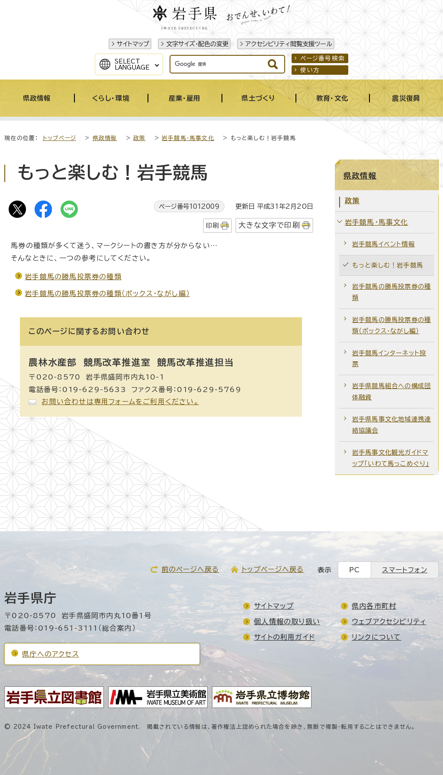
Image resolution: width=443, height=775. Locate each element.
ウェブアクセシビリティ (389, 621)
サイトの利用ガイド (284, 637)
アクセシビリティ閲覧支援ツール (288, 44)
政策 (139, 138)
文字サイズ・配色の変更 (197, 44)
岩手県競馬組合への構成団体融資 (391, 391)
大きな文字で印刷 (269, 225)
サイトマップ (133, 44)
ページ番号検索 (322, 58)
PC (354, 570)
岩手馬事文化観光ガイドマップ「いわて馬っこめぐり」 (391, 458)
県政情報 (105, 138)
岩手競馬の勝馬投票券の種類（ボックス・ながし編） (107, 293)
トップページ (59, 138)
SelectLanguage (132, 64)
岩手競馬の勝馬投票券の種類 (73, 276)
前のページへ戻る (190, 569)
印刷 (212, 225)
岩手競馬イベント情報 (383, 244)
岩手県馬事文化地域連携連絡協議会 (391, 425)
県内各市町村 (374, 606)
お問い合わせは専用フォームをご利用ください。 (120, 401)
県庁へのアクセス (50, 654)
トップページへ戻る (272, 569)
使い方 (310, 70)
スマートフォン (404, 570)
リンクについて (376, 637)
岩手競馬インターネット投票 (389, 358)
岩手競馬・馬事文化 (188, 138)
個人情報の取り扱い (287, 621)
